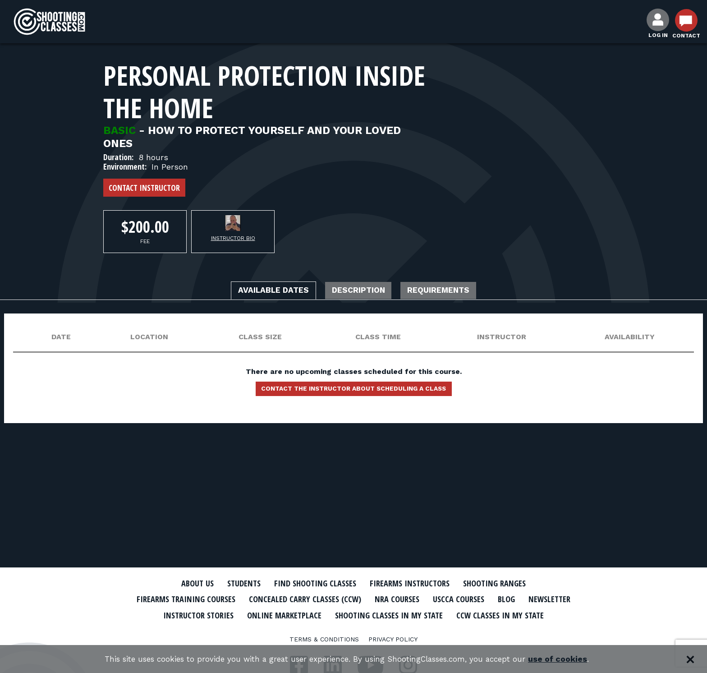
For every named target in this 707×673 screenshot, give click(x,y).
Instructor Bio (233, 238)
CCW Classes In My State (354, 630)
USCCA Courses (499, 599)
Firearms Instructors (415, 583)
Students (232, 583)
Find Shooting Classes (311, 583)
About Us (180, 583)
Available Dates (261, 291)
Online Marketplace (363, 614)
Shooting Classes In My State (479, 614)
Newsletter (191, 614)
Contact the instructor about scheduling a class (353, 391)
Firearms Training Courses (201, 599)
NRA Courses (433, 599)
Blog (552, 599)
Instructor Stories (269, 614)
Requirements (452, 291)
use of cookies (570, 659)
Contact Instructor (144, 187)
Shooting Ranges (509, 583)
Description (359, 291)
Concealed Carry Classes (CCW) (332, 599)
